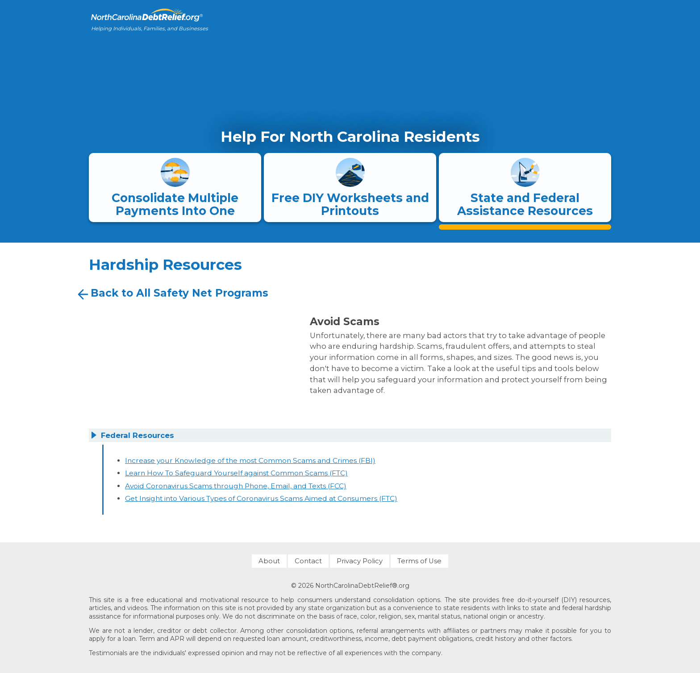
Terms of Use (419, 561)
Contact (308, 561)
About (269, 561)
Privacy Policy (360, 561)
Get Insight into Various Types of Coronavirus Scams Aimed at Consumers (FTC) (261, 498)
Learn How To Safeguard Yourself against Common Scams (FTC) (236, 473)
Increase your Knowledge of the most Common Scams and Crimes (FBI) (250, 460)
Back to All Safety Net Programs (171, 294)
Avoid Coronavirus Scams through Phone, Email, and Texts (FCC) (235, 486)
